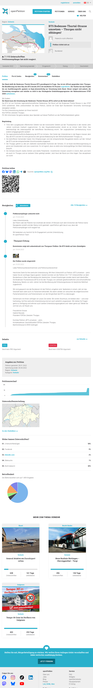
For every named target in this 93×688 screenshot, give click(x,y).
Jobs (44, 677)
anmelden (76, 3)
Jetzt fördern (46, 661)
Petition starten (42, 12)
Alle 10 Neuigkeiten (78, 205)
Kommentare (43, 75)
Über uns (46, 674)
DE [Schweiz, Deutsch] (86, 3)
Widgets (72, 677)
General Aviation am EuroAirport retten (20, 559)
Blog (44, 679)
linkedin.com (10, 455)
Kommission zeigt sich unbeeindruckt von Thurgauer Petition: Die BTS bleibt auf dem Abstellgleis (49, 246)
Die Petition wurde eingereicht (24, 261)
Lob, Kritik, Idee (49, 684)
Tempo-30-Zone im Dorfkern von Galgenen (20, 618)
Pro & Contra (16, 76)
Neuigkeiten (29, 75)
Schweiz (11, 22)
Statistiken (56, 76)
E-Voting (72, 684)
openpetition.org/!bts (43, 172)
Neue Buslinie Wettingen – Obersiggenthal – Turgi (67, 559)
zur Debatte (81, 339)
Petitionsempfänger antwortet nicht (26, 214)
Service (71, 12)
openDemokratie (75, 679)
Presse (45, 682)
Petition (5, 76)
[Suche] (90, 11)
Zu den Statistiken (9, 431)
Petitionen (60, 12)
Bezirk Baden (67, 526)
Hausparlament (74, 682)
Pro (4, 345)
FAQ (70, 674)
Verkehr (52, 22)
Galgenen (20, 585)
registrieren (65, 3)
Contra (53, 345)
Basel (21, 526)
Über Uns (82, 12)
